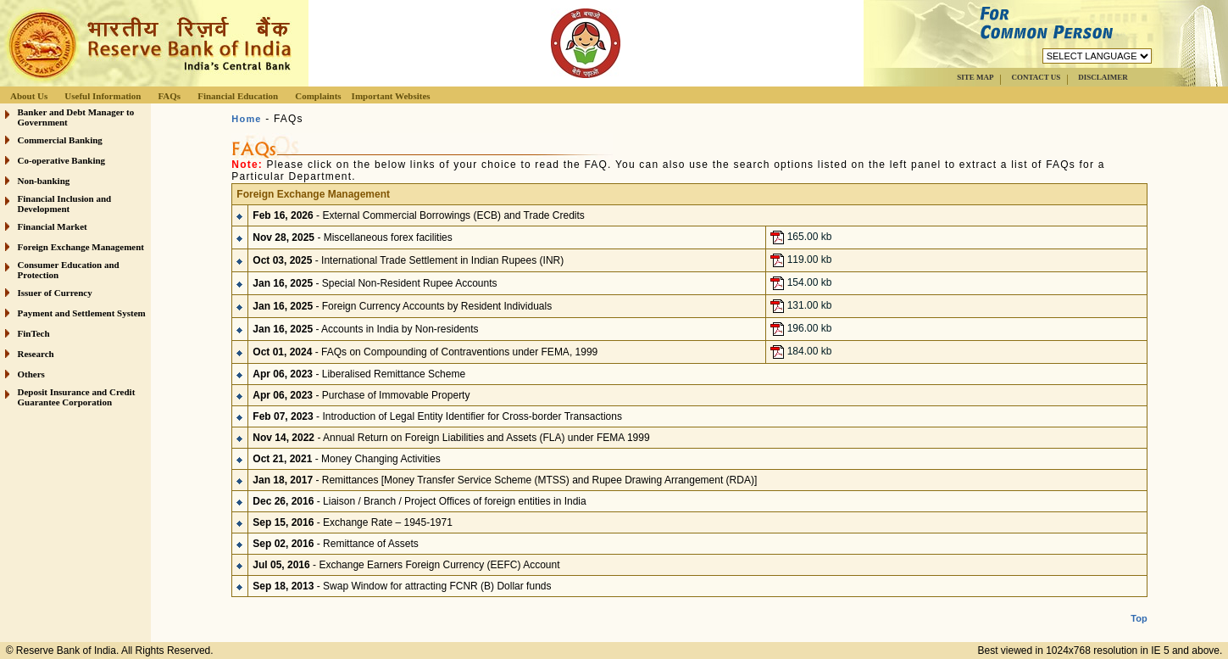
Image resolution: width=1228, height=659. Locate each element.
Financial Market (52, 226)
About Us (28, 96)
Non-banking (44, 181)
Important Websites (391, 96)
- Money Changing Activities (346, 458)
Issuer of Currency (55, 293)
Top (1139, 605)
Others (31, 374)
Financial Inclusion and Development (65, 203)
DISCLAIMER (1103, 77)
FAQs (169, 96)
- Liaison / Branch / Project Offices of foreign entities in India (419, 500)
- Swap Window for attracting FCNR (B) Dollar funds (402, 585)
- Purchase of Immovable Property (361, 394)
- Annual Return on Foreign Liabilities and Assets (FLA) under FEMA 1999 (451, 437)
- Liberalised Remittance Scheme (359, 373)
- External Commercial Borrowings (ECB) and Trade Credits (419, 215)
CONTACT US (1035, 77)
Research (36, 354)
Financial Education (237, 96)
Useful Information (102, 96)
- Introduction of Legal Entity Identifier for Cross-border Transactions (437, 416)
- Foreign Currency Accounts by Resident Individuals (402, 305)
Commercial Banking (60, 140)
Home (246, 119)
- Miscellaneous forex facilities (352, 237)
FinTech (34, 333)
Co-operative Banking (62, 160)
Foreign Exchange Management (81, 247)
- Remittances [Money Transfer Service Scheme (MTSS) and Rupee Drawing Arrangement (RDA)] (505, 479)
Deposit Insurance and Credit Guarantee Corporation (77, 397)
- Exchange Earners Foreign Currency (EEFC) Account (406, 564)
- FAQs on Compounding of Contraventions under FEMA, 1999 (425, 351)
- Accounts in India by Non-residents (365, 328)
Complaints (318, 96)
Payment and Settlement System (82, 313)
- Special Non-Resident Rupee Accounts (375, 282)
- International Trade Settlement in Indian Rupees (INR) (408, 259)
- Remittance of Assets (335, 543)
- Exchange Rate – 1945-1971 (353, 522)
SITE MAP (975, 77)
